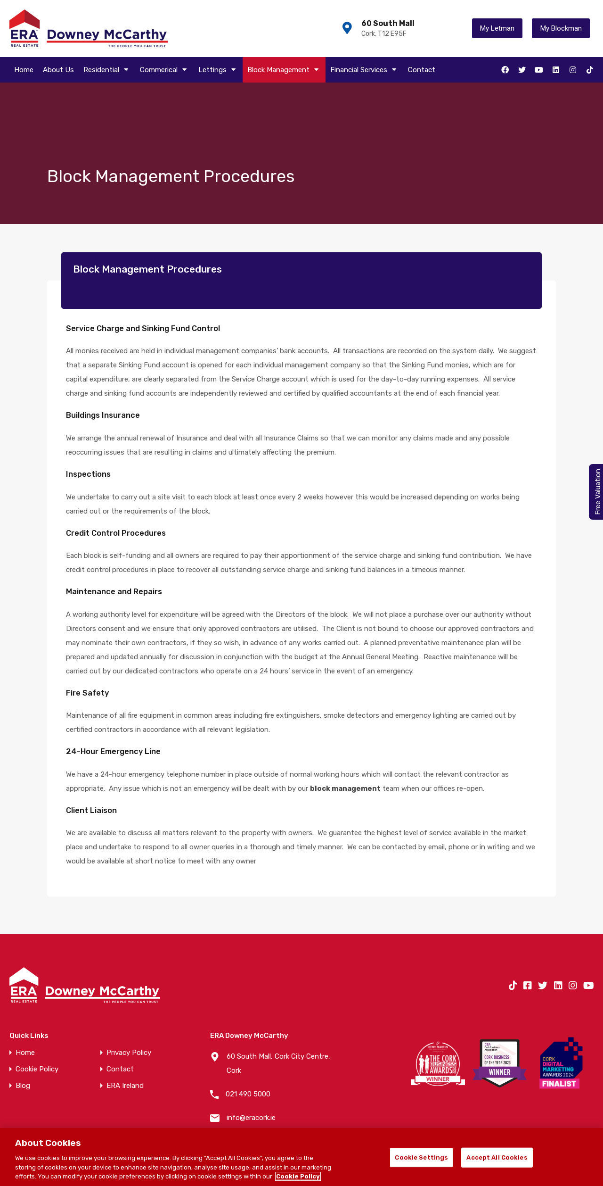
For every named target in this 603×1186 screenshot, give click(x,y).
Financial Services (364, 70)
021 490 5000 (248, 1094)
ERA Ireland (125, 1085)
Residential (106, 70)
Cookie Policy (37, 1069)
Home (23, 70)
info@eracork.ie (251, 1117)
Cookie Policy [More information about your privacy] (298, 1176)
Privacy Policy (128, 1052)
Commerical (164, 70)
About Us (58, 70)
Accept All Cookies (496, 1157)
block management (345, 788)
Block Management (284, 70)
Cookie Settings (421, 1157)
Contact (421, 70)
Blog (23, 1085)
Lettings (218, 70)
